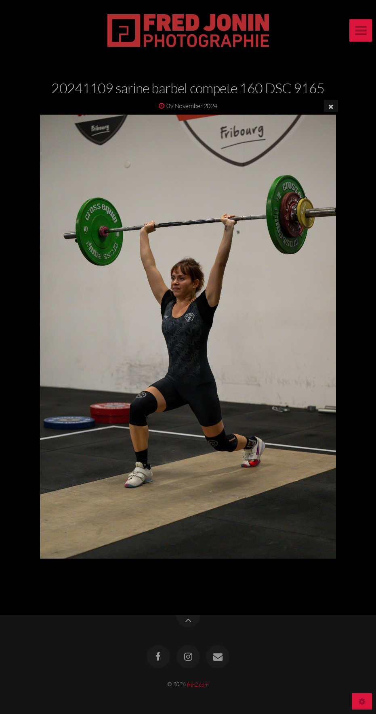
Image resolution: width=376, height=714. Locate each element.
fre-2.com (198, 683)
